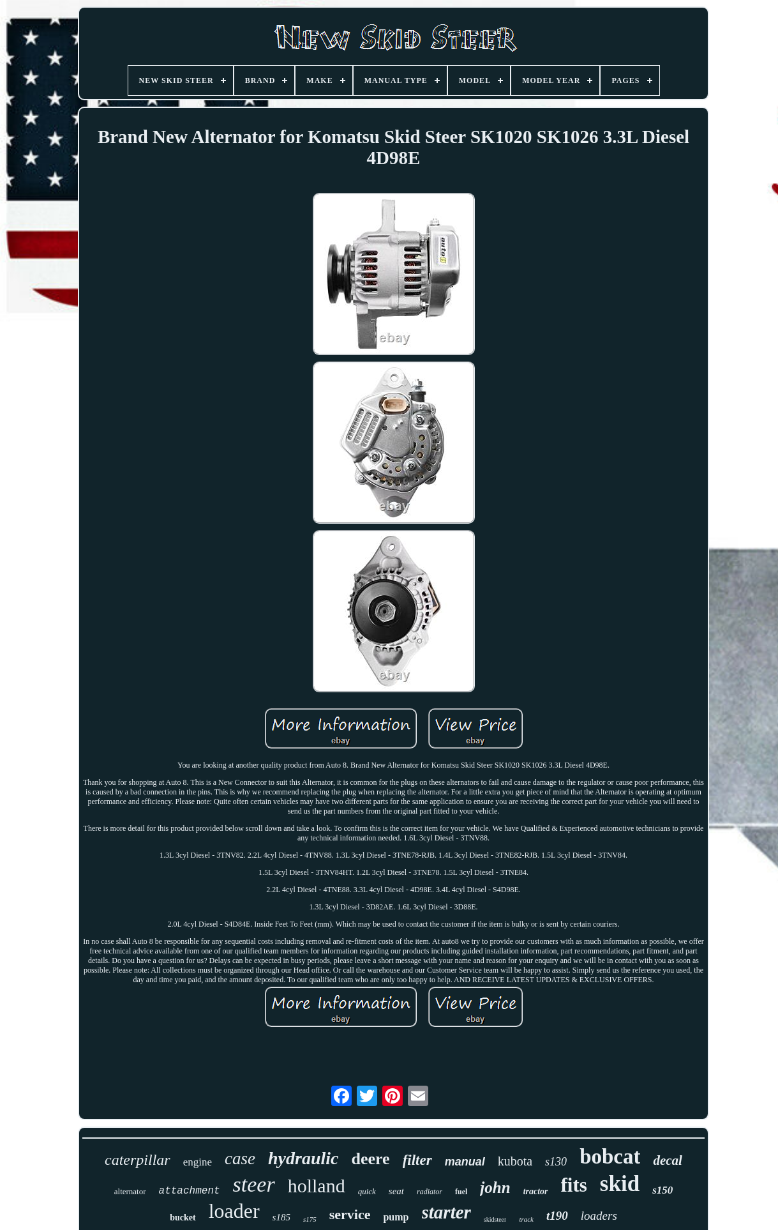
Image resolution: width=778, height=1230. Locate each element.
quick (367, 1191)
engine (197, 1162)
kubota (515, 1161)
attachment (189, 1191)
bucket (182, 1217)
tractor (535, 1191)
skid (620, 1183)
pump (395, 1216)
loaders (599, 1215)
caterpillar (137, 1159)
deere (370, 1159)
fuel (461, 1191)
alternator (130, 1191)
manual (465, 1161)
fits (574, 1185)
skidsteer (495, 1219)
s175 (310, 1219)
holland (316, 1185)
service (350, 1214)
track (526, 1219)
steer (254, 1184)
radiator (429, 1191)
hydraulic (303, 1158)
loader (234, 1210)
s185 (281, 1217)
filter (417, 1160)
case (240, 1158)
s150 (662, 1190)
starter (446, 1212)
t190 (557, 1215)
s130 (556, 1161)
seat (396, 1191)
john (495, 1187)
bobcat (610, 1156)
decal (667, 1160)
